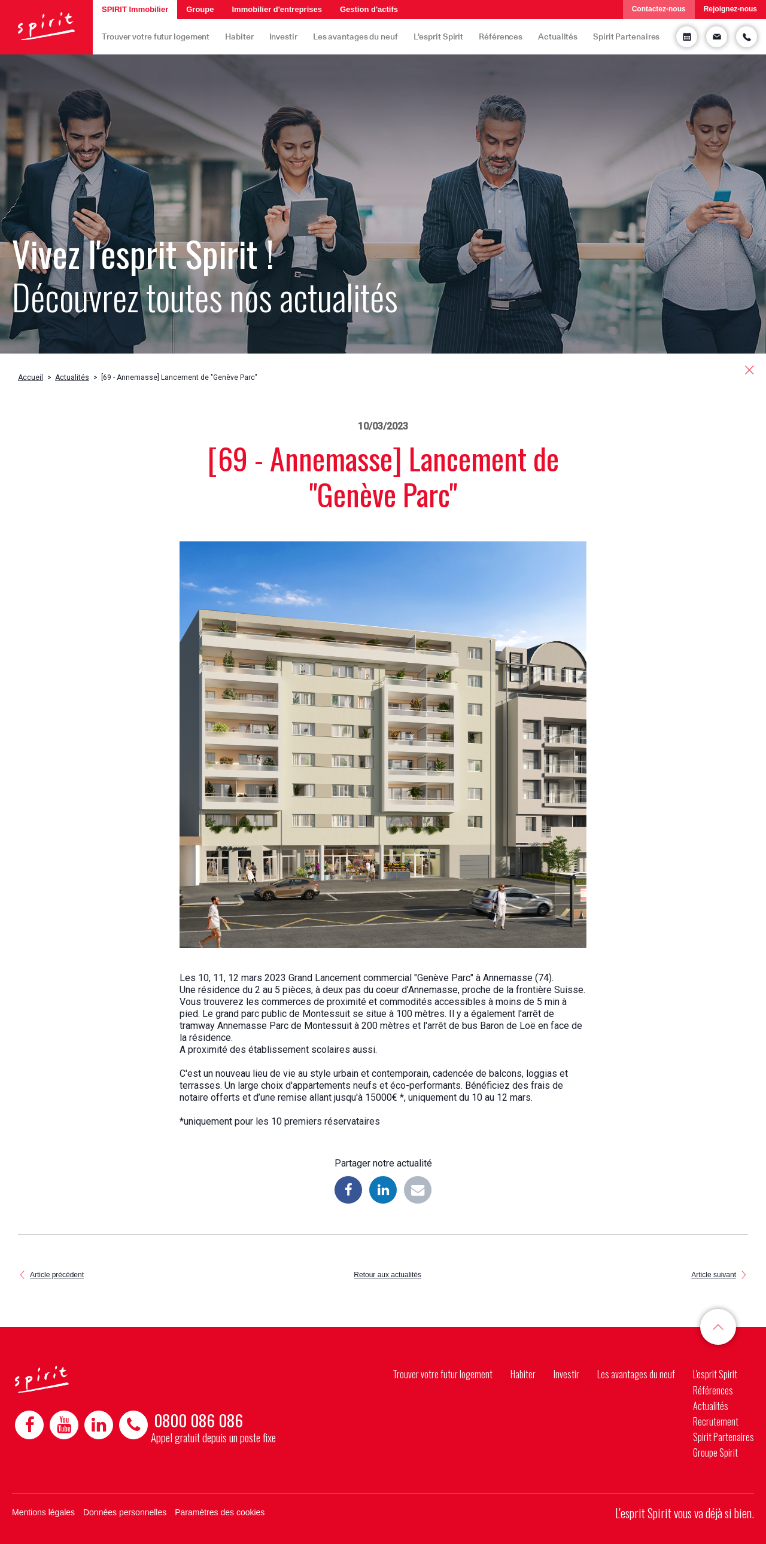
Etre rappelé (746, 36)
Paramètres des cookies (220, 1512)
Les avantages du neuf (355, 36)
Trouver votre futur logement (155, 36)
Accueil (30, 377)
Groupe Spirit (715, 1452)
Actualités (557, 36)
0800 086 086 (198, 1420)
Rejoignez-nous (730, 9)
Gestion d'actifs (369, 9)
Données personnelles (124, 1512)
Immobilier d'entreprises (276, 9)
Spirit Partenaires (626, 36)
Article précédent (57, 1275)
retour (749, 370)
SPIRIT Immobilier (135, 9)
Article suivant (713, 1275)
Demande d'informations (716, 36)
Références (500, 36)
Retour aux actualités (387, 1275)
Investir (283, 36)
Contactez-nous (659, 9)
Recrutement (715, 1421)
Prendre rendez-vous (686, 36)
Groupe (200, 9)
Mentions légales (43, 1512)
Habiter (239, 36)
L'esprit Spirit (439, 36)
